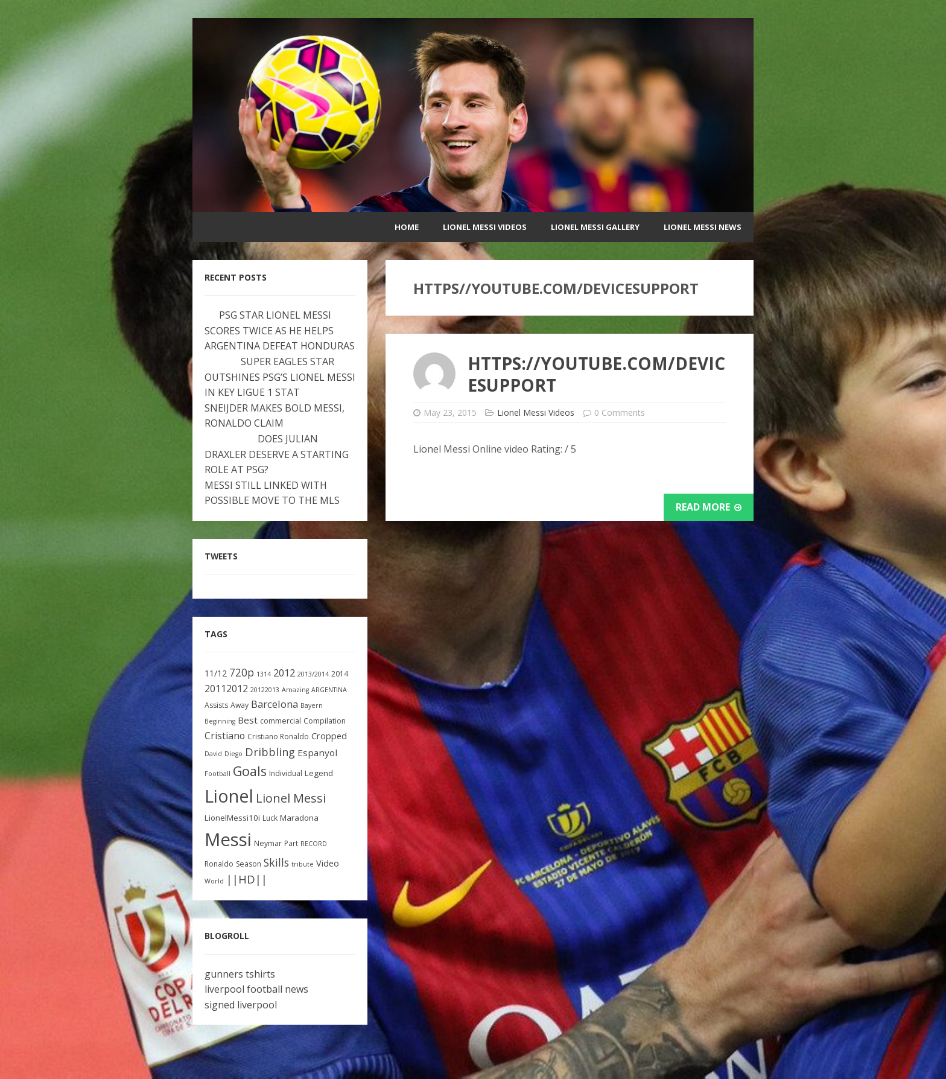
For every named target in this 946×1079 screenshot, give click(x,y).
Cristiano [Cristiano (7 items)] (225, 735)
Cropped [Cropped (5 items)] (329, 736)
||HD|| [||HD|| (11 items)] (246, 879)
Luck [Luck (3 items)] (270, 818)
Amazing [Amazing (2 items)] (295, 690)
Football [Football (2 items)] (217, 773)
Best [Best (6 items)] (248, 720)
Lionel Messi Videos (485, 226)
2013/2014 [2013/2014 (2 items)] (313, 674)
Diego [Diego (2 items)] (233, 754)
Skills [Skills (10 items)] (276, 862)
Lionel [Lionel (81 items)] (229, 795)
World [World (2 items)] (214, 881)
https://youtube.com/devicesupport (596, 374)
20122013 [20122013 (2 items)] (264, 690)
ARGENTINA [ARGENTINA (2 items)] (329, 690)
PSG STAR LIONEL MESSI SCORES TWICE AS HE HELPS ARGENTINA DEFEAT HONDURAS (280, 330)
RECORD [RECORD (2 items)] (313, 843)
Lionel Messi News (702, 226)
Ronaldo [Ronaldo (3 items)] (219, 864)
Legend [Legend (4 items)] (319, 773)
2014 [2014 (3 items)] (339, 674)
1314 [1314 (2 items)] (263, 674)
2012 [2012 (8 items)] (284, 673)
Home (407, 226)
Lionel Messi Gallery (595, 226)
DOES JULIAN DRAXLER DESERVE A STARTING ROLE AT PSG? (277, 454)
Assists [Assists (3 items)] (216, 705)
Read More (708, 507)
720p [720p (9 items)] (241, 673)
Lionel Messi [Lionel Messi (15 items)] (291, 798)
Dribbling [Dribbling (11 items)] (270, 752)
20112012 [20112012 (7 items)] (226, 688)
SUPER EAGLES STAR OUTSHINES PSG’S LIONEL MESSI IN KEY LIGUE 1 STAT (280, 377)
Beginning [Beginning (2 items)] (220, 721)
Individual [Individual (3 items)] (285, 773)
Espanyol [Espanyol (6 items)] (317, 752)
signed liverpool (241, 1004)
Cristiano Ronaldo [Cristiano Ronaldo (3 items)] (278, 736)
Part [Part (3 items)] (291, 843)
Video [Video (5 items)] (327, 863)
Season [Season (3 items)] (248, 864)
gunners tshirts (240, 974)
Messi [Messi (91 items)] (228, 839)
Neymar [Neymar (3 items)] (268, 843)
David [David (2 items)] (213, 754)
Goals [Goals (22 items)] (250, 771)
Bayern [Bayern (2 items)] (311, 705)
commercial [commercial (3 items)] (280, 721)
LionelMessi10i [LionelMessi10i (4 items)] (232, 817)
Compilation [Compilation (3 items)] (324, 721)
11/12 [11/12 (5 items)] (216, 673)
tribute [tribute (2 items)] (302, 864)
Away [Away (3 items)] (239, 705)
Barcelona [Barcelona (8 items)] (274, 704)
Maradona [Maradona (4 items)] (299, 817)
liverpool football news (256, 989)
